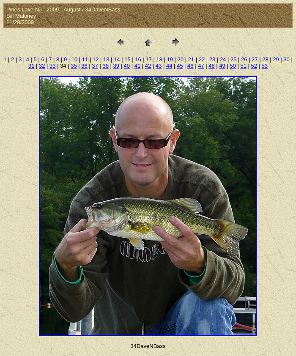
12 (96, 59)
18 (159, 59)
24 (223, 59)
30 (286, 59)
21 (191, 59)
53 (265, 66)
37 (95, 66)
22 (202, 59)
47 (201, 66)
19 (170, 59)
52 (254, 66)
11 (85, 59)
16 (138, 59)
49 (222, 66)
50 (233, 66)
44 (169, 66)
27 (255, 59)
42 (148, 66)
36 (84, 66)
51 (243, 66)
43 (159, 66)
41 (137, 66)
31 (31, 66)
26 (244, 59)
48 (211, 66)
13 (106, 59)
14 (117, 59)
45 (180, 66)
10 (74, 59)
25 (233, 59)
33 (52, 66)
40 (127, 66)
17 (148, 59)
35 (74, 66)
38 (105, 66)
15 (127, 59)
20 (181, 59)
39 (116, 66)
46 (190, 66)
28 (265, 59)
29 (276, 59)
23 (212, 59)
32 (42, 66)
